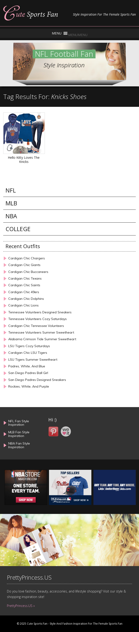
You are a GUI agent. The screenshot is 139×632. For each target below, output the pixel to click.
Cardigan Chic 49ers (23, 292)
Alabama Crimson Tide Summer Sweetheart (42, 339)
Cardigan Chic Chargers (26, 258)
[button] (77, 35)
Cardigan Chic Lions (23, 305)
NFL (11, 190)
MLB (11, 203)
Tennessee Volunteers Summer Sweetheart (41, 332)
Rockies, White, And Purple (28, 386)
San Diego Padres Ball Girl (28, 373)
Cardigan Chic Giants (24, 265)
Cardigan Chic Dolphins (26, 298)
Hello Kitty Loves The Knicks (24, 159)
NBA (11, 216)
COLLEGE (18, 229)
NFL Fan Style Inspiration (18, 423)
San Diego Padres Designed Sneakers (37, 380)
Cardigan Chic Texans (25, 278)
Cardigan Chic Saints (24, 285)
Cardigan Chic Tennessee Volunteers (36, 326)
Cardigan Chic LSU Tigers (27, 352)
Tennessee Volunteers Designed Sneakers (40, 312)
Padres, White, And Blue (26, 366)
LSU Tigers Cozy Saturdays (29, 346)
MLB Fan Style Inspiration (18, 434)
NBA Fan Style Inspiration (19, 445)
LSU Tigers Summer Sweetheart (32, 359)
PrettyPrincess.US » (21, 606)
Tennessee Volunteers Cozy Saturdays (37, 319)
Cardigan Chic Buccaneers (28, 272)
